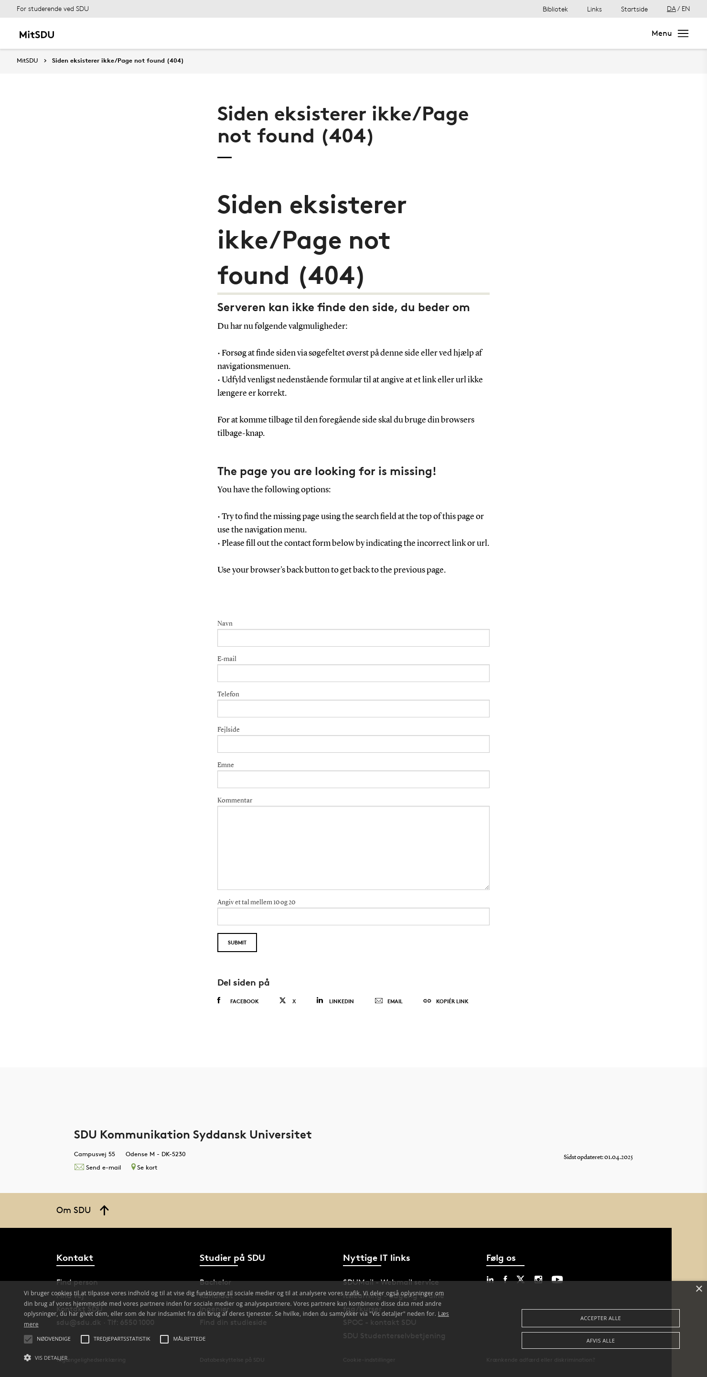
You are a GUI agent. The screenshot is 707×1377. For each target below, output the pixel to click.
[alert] (353, 1329)
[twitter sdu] (520, 1279)
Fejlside (228, 729)
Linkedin (335, 1001)
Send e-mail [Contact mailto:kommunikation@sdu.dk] (97, 1167)
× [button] (698, 1289)
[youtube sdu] (557, 1279)
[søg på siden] (560, 33)
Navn (225, 623)
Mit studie (98, 33)
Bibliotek (555, 9)
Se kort (144, 1167)
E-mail (226, 659)
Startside (634, 9)
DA (671, 8)
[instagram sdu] (538, 1279)
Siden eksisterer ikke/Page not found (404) (118, 60)
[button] (238, 1358)
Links (594, 9)
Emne (225, 765)
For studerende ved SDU (53, 8)
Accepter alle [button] (600, 1318)
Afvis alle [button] (601, 1340)
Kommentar (234, 800)
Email (389, 1001)
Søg (627, 33)
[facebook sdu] (505, 1279)
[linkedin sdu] (490, 1279)
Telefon (228, 694)
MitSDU (27, 60)
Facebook (238, 1001)
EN (686, 8)
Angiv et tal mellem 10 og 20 (256, 902)
